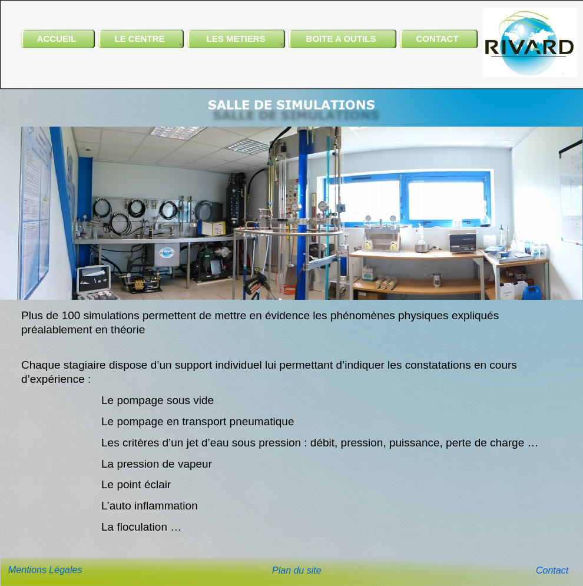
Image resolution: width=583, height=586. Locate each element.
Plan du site (297, 570)
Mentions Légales (45, 570)
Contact (552, 570)
